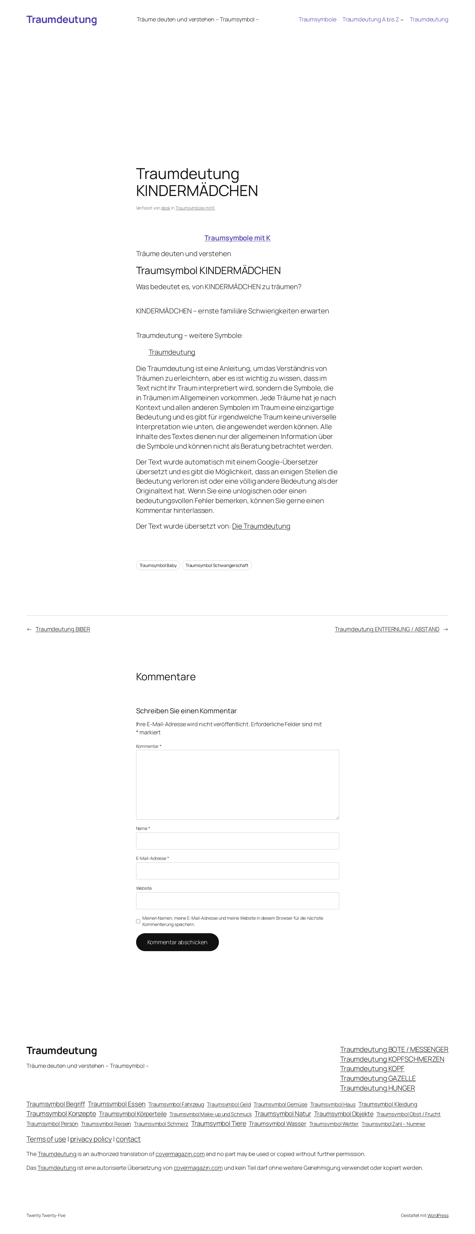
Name (143, 828)
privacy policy (91, 1139)
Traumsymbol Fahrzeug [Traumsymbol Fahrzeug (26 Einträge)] (176, 1104)
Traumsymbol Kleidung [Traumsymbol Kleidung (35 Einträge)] (387, 1104)
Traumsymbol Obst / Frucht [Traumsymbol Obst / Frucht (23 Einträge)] (408, 1114)
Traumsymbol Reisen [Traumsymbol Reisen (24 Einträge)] (106, 1123)
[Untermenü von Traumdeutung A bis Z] (402, 19)
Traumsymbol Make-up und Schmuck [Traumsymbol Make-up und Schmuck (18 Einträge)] (210, 1114)
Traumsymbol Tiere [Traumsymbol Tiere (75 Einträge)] (218, 1123)
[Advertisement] (237, 77)
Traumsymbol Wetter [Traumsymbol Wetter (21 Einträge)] (334, 1123)
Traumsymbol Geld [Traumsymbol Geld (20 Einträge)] (229, 1104)
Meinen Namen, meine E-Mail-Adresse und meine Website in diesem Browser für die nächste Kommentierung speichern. (232, 921)
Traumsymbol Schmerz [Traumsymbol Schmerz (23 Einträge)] (161, 1123)
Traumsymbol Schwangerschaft (217, 565)
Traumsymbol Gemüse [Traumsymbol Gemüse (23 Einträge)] (280, 1104)
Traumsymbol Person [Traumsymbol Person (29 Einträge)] (52, 1123)
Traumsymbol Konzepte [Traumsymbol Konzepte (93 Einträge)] (61, 1113)
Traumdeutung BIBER (63, 629)
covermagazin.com (180, 1154)
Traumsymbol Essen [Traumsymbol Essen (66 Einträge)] (117, 1103)
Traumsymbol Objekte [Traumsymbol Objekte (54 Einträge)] (344, 1113)
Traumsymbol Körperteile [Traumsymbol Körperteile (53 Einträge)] (133, 1113)
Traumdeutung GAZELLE (378, 1078)
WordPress (438, 1215)
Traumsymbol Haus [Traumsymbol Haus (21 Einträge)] (333, 1104)
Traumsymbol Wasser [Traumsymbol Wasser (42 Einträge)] (277, 1123)
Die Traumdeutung (261, 526)
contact (128, 1139)
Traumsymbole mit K (195, 208)
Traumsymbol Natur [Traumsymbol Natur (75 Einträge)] (283, 1113)
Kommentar (149, 746)
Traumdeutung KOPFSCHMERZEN (392, 1059)
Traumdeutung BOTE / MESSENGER (394, 1049)
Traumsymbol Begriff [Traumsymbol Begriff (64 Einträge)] (55, 1104)
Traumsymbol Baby (158, 565)
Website (144, 888)
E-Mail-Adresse (152, 858)
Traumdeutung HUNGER (377, 1088)
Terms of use (46, 1139)
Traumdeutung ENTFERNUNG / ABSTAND (387, 629)
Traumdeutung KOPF (372, 1068)
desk (165, 208)
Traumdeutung (61, 19)
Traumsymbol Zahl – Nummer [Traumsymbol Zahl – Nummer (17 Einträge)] (394, 1123)
